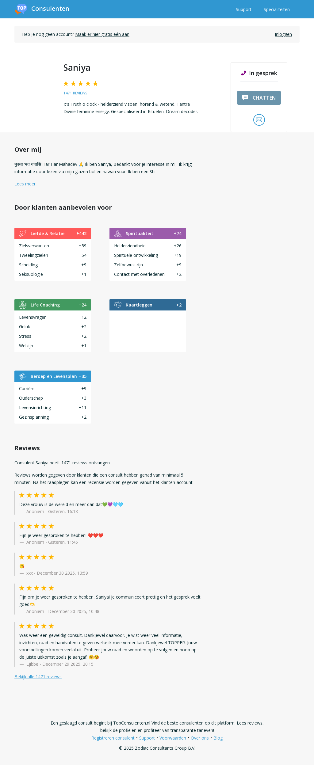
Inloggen (283, 34)
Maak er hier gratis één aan (102, 34)
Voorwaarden (172, 738)
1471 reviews (75, 93)
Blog (218, 738)
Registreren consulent (113, 738)
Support (243, 9)
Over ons (200, 738)
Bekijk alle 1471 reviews (38, 676)
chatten (259, 97)
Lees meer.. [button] (25, 184)
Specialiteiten (277, 9)
